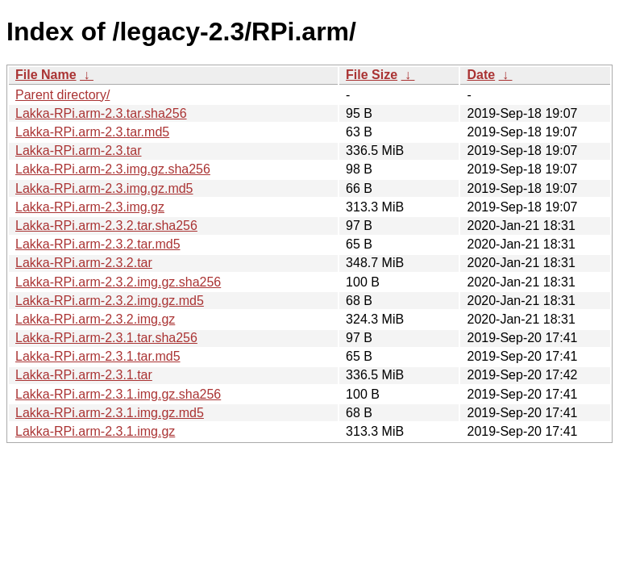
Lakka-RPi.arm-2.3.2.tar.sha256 (106, 225)
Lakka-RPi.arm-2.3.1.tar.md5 (98, 356)
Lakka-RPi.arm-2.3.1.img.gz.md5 (109, 413)
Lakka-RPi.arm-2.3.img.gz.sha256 (112, 169)
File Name (46, 75)
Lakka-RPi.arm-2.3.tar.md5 (92, 132)
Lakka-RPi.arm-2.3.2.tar (83, 263)
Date (481, 75)
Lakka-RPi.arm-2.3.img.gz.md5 (104, 188)
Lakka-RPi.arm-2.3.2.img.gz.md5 (109, 300)
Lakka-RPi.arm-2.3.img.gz (89, 207)
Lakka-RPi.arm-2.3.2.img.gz (95, 319)
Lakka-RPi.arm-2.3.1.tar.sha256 (106, 338)
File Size (371, 75)
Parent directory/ (62, 95)
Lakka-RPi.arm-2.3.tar (78, 150)
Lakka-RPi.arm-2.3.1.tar (83, 375)
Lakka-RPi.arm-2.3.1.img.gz (95, 431)
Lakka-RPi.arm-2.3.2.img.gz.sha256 (118, 282)
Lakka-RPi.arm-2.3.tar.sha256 (101, 113)
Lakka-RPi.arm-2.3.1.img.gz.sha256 (118, 394)
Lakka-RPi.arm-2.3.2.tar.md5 (98, 244)
